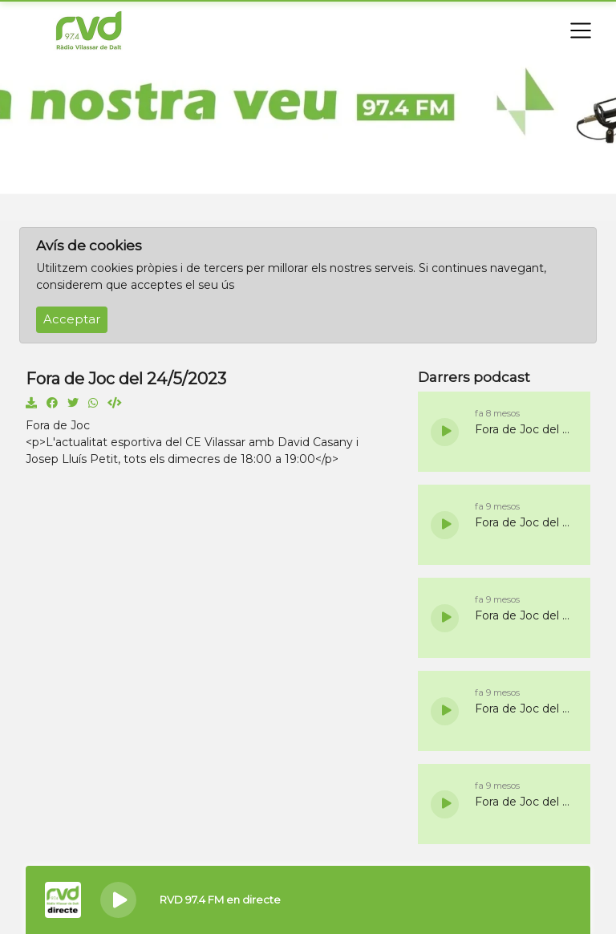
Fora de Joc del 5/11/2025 (524, 522)
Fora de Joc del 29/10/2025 (524, 615)
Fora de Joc (58, 425)
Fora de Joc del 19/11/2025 (524, 429)
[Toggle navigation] (580, 30)
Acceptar (71, 319)
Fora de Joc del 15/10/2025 (524, 801)
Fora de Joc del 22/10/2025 (524, 708)
